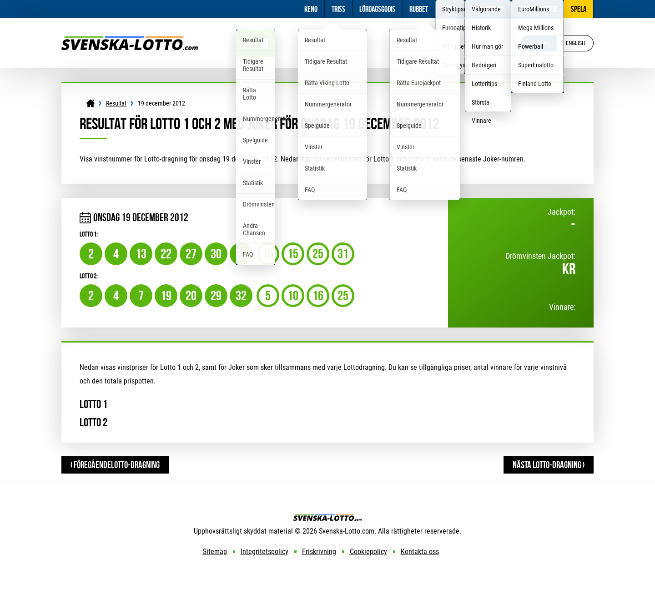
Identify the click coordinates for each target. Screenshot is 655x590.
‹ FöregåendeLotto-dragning (115, 464)
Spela (578, 9)
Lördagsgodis (377, 9)
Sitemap (215, 551)
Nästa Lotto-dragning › (548, 464)
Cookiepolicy (368, 551)
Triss (338, 9)
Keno (310, 9)
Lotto (255, 42)
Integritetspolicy (264, 551)
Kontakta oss (420, 551)
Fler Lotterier (537, 9)
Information (488, 9)
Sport (450, 9)
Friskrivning (319, 551)
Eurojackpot (425, 42)
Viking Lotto (332, 42)
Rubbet (418, 9)
